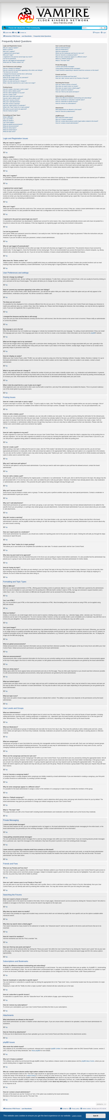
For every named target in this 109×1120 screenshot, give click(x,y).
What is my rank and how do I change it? (15, 81)
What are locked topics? (10, 129)
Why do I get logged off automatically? (14, 60)
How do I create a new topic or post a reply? (15, 89)
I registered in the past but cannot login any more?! (17, 57)
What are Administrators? (63, 47)
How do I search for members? (64, 90)
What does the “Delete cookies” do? (13, 62)
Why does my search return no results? (67, 86)
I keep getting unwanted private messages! (68, 68)
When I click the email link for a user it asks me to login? (19, 83)
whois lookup (31, 1075)
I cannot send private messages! (65, 66)
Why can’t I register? (9, 51)
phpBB (93, 333)
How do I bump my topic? (10, 110)
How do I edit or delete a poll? (11, 98)
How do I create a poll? (9, 94)
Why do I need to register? (10, 47)
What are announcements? (11, 126)
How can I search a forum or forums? (66, 84)
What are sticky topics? (9, 128)
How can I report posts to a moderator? (14, 105)
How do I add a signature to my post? (14, 92)
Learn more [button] (76, 1116)
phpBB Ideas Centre (88, 1061)
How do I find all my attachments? (65, 111)
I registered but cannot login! (11, 53)
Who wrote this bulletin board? (64, 117)
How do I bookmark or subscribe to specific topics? (70, 99)
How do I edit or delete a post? (12, 91)
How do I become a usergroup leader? (67, 55)
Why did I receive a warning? (11, 103)
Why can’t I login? (8, 55)
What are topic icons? (9, 131)
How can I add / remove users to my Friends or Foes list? (72, 78)
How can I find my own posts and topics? (67, 91)
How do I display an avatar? (11, 79)
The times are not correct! (10, 72)
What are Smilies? (8, 120)
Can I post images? (8, 122)
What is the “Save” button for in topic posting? (16, 107)
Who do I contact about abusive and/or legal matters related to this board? (77, 121)
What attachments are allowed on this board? (69, 109)
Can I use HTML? (8, 118)
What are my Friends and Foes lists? (66, 76)
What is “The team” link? (63, 60)
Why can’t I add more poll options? (13, 96)
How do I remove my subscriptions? (66, 103)
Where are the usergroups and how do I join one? (70, 53)
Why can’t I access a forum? (11, 100)
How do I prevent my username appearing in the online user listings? (23, 70)
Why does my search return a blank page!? (68, 88)
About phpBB (36, 1050)
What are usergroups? (62, 51)
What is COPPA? (8, 49)
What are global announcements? (13, 124)
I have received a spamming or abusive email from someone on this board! (77, 70)
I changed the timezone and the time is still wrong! (17, 74)
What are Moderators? (62, 49)
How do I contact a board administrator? (67, 123)
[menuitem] (14, 32)
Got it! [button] (95, 1116)
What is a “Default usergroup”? (64, 58)
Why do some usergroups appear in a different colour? (71, 57)
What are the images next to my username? (15, 77)
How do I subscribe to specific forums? (67, 101)
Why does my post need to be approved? (15, 109)
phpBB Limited (55, 1048)
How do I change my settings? (11, 68)
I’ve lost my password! (9, 58)
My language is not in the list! (11, 75)
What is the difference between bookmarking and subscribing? (73, 98)
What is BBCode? (8, 117)
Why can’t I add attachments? (11, 101)
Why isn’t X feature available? (64, 119)
